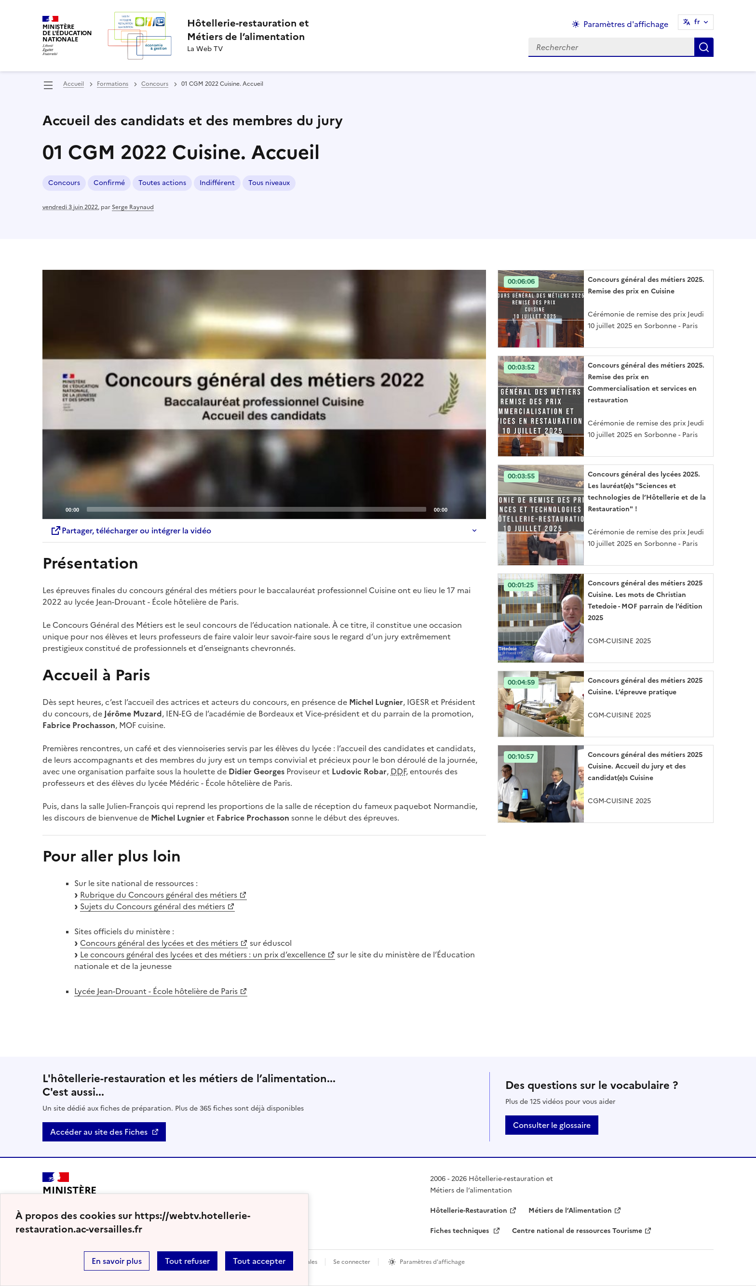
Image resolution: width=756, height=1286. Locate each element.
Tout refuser (187, 1261)
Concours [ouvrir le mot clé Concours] (64, 183)
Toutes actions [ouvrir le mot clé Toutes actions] (162, 183)
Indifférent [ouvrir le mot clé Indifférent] (217, 183)
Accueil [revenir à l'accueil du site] (73, 84)
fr (697, 22)
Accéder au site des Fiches (99, 1132)
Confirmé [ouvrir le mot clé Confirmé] (109, 183)
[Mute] (457, 508)
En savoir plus (117, 1261)
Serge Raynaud (133, 207)
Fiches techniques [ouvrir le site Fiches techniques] (460, 1231)
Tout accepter (259, 1261)
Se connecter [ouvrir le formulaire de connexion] (351, 1262)
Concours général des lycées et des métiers (159, 943)
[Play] (264, 394)
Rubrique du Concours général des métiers (158, 895)
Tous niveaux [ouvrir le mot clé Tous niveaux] (269, 183)
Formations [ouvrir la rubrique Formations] (112, 84)
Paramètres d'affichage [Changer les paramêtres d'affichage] (625, 24)
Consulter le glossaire (552, 1125)
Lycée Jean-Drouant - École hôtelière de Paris (156, 991)
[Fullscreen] (473, 508)
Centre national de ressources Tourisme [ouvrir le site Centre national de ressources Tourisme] (577, 1231)
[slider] (256, 509)
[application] (264, 394)
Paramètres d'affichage (432, 1262)
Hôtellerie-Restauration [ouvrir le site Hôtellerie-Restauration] (468, 1211)
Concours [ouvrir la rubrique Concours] (154, 84)
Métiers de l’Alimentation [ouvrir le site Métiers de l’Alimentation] (570, 1211)
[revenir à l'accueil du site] (248, 29)
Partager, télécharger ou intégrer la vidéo (130, 530)
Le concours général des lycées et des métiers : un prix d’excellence (202, 954)
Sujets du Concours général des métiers (152, 906)
